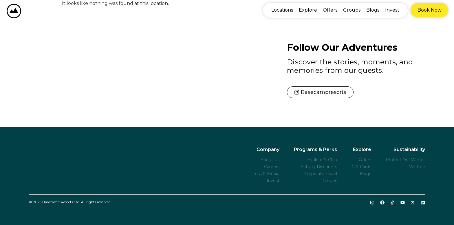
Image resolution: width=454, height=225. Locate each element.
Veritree (417, 166)
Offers (330, 10)
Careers (271, 166)
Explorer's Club (322, 159)
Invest (392, 10)
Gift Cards (361, 166)
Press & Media (264, 173)
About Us (270, 159)
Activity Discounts (319, 166)
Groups (351, 10)
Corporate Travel (320, 173)
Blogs (372, 10)
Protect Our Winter (405, 159)
